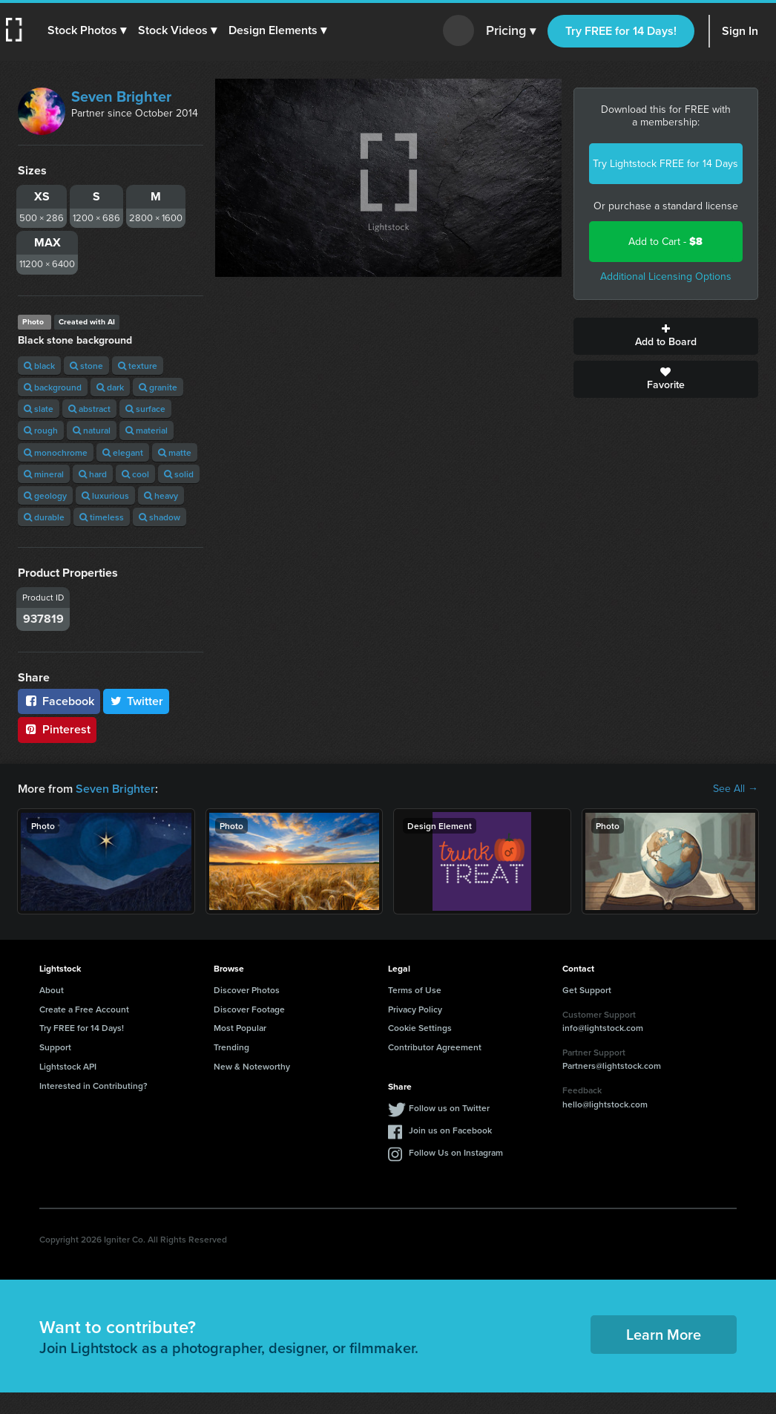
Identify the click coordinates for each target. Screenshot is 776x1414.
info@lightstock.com (602, 1027)
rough (41, 430)
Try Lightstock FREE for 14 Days (665, 163)
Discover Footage (249, 1009)
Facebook (59, 701)
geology (45, 495)
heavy (161, 495)
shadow (159, 517)
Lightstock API (67, 1066)
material (146, 430)
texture (137, 365)
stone (86, 365)
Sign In (740, 30)
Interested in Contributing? (93, 1085)
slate (38, 408)
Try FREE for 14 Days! (621, 30)
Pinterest (57, 729)
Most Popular (240, 1027)
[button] (86, 30)
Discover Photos (247, 989)
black (39, 365)
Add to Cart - (665, 241)
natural (92, 430)
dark (110, 387)
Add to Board (666, 336)
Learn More (663, 1334)
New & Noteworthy (252, 1066)
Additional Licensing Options (665, 276)
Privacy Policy (415, 1009)
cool (135, 474)
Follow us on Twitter (449, 1108)
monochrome (56, 452)
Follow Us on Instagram (456, 1152)
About (51, 989)
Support (55, 1047)
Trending (231, 1047)
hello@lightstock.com (605, 1104)
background (53, 387)
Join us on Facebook (450, 1130)
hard (93, 474)
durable (44, 517)
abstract (89, 408)
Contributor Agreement (434, 1047)
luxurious (105, 495)
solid (179, 474)
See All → (735, 789)
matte (174, 452)
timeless (101, 517)
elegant (122, 452)
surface (145, 408)
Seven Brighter (121, 96)
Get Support (586, 989)
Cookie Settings (420, 1027)
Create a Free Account (84, 1009)
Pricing (511, 31)
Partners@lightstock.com (611, 1065)
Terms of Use (414, 989)
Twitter (136, 701)
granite (158, 387)
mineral (44, 474)
